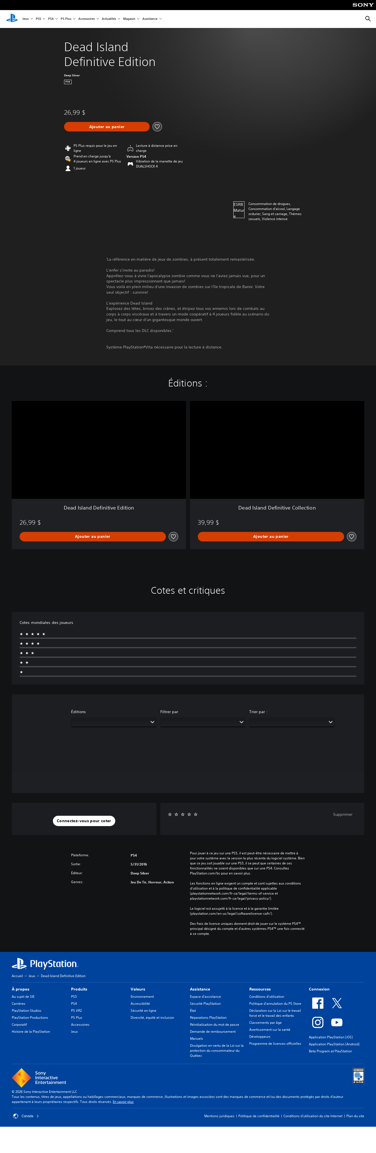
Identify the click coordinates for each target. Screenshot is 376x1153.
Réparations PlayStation (208, 1017)
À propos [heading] (20, 989)
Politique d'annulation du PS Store (275, 1003)
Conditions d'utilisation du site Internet (312, 1116)
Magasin (129, 19)
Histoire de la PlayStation (31, 1031)
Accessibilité (140, 1003)
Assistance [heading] (200, 989)
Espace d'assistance (205, 996)
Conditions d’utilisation (266, 996)
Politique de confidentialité (258, 1116)
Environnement (142, 996)
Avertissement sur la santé (269, 1029)
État (193, 1010)
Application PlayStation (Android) (334, 1044)
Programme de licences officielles (275, 1043)
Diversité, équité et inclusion (152, 1017)
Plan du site (355, 1116)
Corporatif (19, 1024)
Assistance (150, 19)
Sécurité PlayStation (205, 1003)
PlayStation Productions (30, 1017)
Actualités (109, 19)
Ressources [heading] (260, 989)
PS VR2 (76, 1010)
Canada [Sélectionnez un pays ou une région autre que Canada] (26, 1116)
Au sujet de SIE (23, 996)
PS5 (38, 19)
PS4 (51, 19)
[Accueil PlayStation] (12, 19)
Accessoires (86, 19)
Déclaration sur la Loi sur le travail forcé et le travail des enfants (275, 1013)
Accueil (17, 975)
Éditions (78, 711)
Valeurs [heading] (138, 989)
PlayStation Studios (26, 1010)
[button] (84, 821)
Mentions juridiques (219, 1116)
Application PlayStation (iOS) (331, 1037)
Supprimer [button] (342, 814)
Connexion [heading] (319, 989)
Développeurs (260, 1036)
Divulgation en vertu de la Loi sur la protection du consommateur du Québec (217, 1050)
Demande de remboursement (213, 1031)
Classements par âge (265, 1022)
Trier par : (258, 711)
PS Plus (66, 19)
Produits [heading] (79, 989)
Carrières (18, 1003)
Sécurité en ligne (143, 1010)
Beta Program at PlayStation (330, 1051)
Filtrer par (169, 711)
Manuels (196, 1038)
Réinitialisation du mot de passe (214, 1024)
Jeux (25, 19)
